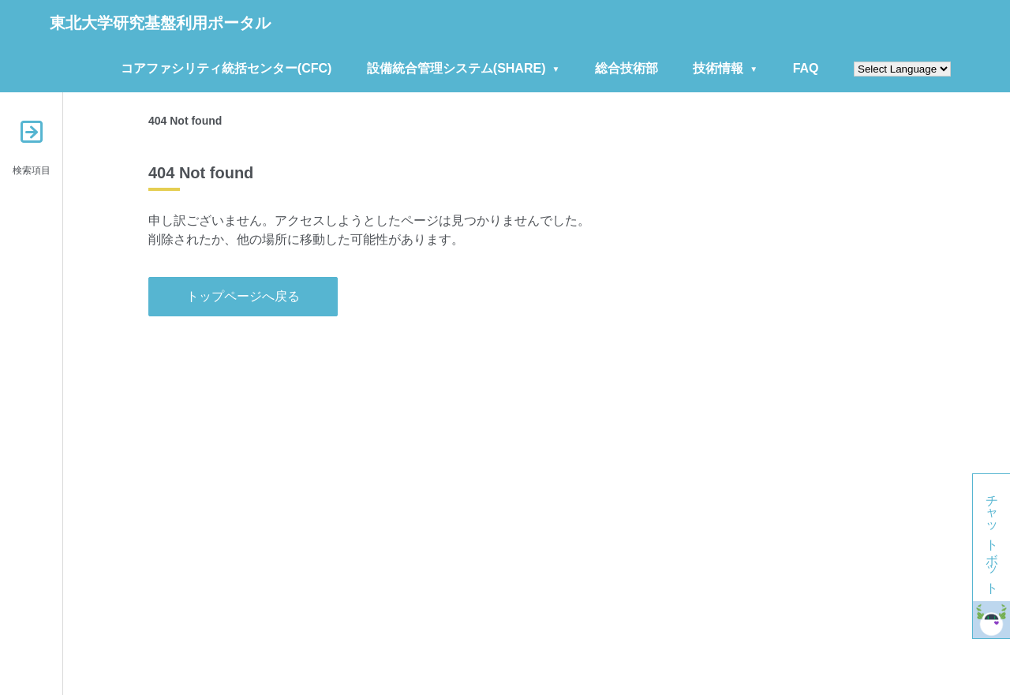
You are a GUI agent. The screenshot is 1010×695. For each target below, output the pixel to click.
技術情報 (718, 68)
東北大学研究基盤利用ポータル (160, 23)
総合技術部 (626, 68)
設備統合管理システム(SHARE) (456, 68)
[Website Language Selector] (902, 69)
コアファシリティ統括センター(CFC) (226, 68)
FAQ (806, 68)
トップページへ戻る (243, 296)
